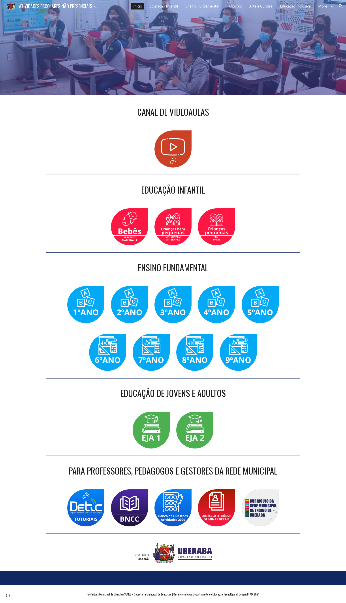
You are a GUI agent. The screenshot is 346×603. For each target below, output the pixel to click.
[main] (173, 112)
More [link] (322, 6)
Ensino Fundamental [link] (202, 6)
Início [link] (137, 6)
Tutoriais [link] (234, 6)
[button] (340, 6)
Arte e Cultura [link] (261, 6)
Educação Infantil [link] (164, 6)
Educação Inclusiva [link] (295, 6)
